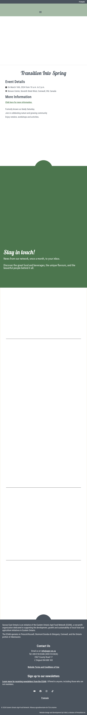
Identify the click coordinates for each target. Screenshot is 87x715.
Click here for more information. (18, 102)
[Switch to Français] (80, 2)
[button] (40, 12)
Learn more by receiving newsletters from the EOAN (24, 681)
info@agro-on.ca (48, 651)
